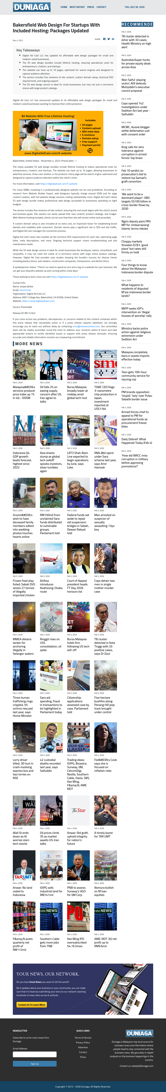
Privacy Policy (83, 1042)
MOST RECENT (77, 7)
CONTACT (101, 7)
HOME (64, 7)
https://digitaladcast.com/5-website (58, 183)
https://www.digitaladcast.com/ (38, 301)
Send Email (25, 290)
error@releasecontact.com (86, 326)
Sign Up (34, 1063)
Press (83, 1057)
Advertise (83, 1047)
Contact (83, 1052)
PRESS (90, 7)
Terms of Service (83, 1037)
